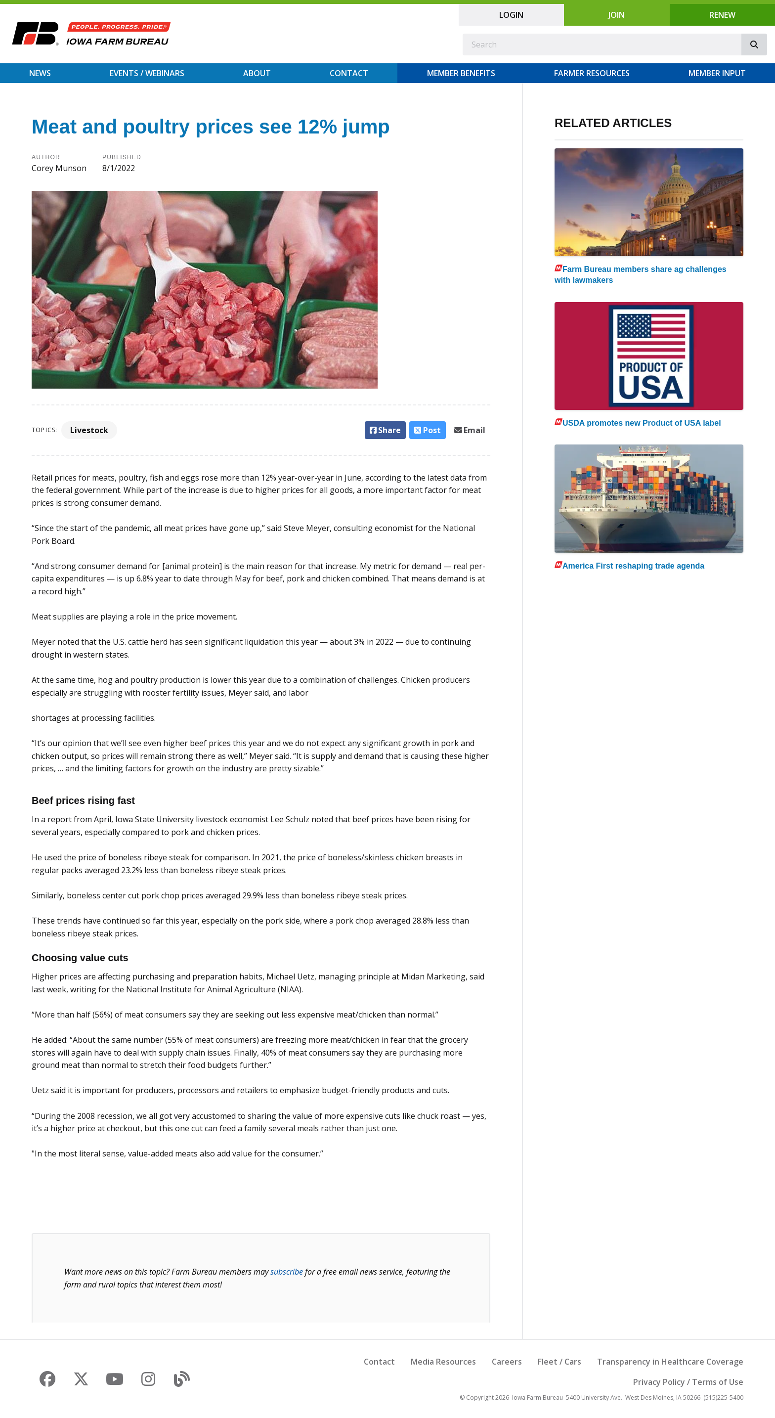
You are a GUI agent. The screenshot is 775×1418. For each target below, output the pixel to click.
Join (616, 14)
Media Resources (443, 1361)
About (257, 73)
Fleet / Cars (559, 1361)
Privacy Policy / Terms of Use (688, 1381)
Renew (722, 14)
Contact (349, 73)
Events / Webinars (147, 73)
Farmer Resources (592, 73)
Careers (507, 1361)
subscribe (286, 1271)
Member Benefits (461, 73)
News (40, 73)
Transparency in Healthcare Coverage (670, 1361)
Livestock (89, 430)
